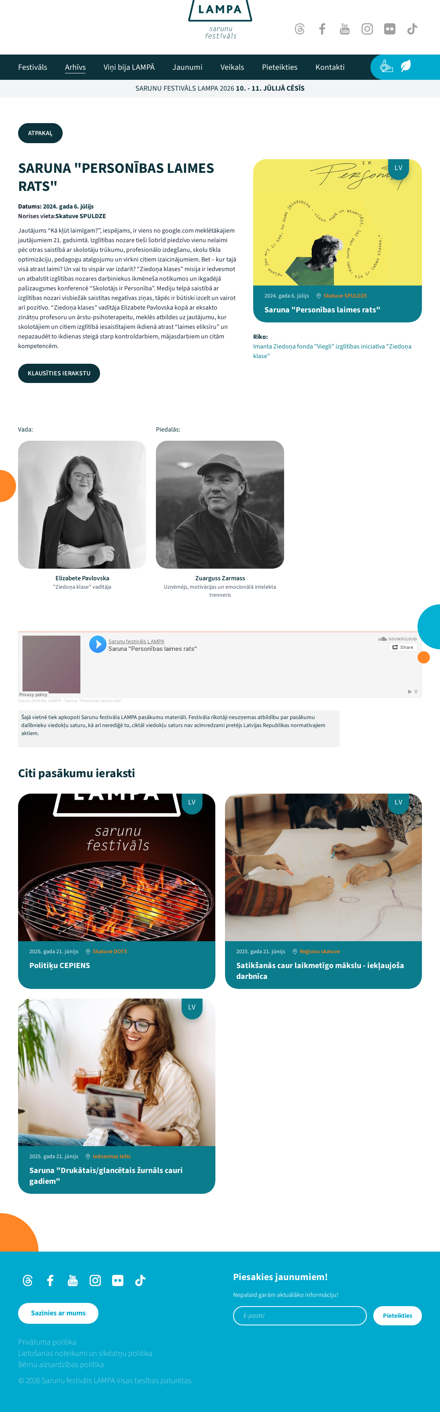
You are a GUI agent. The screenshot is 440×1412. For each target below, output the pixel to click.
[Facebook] (322, 28)
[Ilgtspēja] (405, 65)
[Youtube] (344, 28)
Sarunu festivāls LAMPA (39, 701)
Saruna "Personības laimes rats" (93, 701)
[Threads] (299, 28)
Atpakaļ (40, 133)
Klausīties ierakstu (59, 373)
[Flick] (389, 28)
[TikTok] (412, 28)
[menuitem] (32, 67)
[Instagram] (367, 28)
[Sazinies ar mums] (58, 1313)
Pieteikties (397, 1315)
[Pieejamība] (386, 65)
